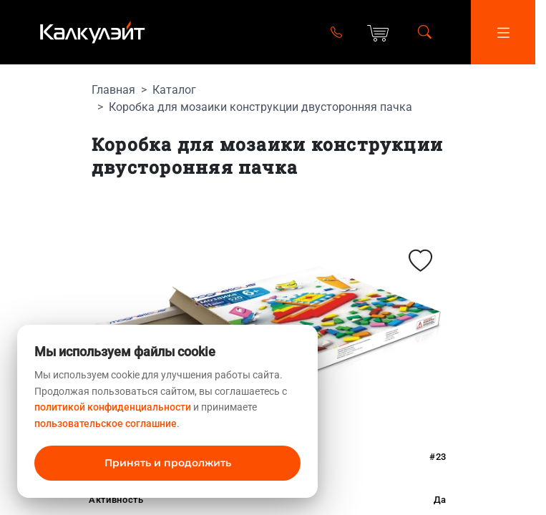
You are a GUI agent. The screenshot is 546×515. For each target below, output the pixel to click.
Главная (113, 90)
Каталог (174, 90)
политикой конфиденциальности (112, 407)
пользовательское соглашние (105, 423)
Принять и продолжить (167, 462)
